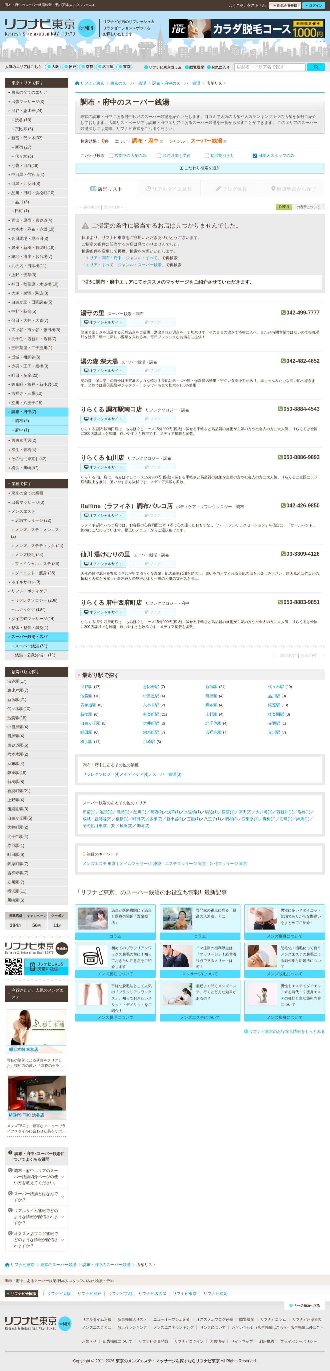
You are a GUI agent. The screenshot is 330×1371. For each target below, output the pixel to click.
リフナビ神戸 (89, 1293)
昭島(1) (286, 819)
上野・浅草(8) (22, 275)
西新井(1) (284, 812)
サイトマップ (242, 1341)
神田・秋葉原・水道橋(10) (33, 284)
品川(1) (139, 812)
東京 (124, 67)
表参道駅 (88, 705)
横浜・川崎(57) (23, 467)
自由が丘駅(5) (19, 818)
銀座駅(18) (16, 772)
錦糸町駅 (151, 732)
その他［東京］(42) (27, 458)
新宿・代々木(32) (25, 138)
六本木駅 (151, 705)
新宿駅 (211, 686)
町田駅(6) (15, 854)
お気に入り (218, 67)
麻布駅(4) (15, 763)
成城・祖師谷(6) (24, 357)
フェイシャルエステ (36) (35, 563)
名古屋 (105, 67)
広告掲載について (117, 1341)
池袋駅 (86, 696)
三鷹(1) (193, 819)
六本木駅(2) (17, 754)
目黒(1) (122, 812)
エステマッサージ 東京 (185, 863)
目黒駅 (211, 696)
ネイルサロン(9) (24, 582)
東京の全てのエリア (27, 92)
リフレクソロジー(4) (101, 774)
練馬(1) (302, 819)
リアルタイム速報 (96, 1319)
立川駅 (274, 732)
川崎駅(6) (15, 900)
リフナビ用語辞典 (307, 1319)
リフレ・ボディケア (27, 591)
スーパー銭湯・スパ (27, 636)
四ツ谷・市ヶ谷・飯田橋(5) (34, 330)
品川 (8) (20, 202)
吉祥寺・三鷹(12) (25, 393)
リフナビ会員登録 (153, 1341)
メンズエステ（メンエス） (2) (37, 533)
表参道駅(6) (17, 745)
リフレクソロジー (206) (35, 600)
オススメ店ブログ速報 (214, 1319)
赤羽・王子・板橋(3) (28, 366)
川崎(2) (142, 825)
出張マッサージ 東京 (228, 863)
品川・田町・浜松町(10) (31, 193)
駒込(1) (211, 812)
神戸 (70, 67)
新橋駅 (86, 714)
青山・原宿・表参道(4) (30, 220)
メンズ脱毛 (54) (27, 554)
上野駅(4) (15, 800)
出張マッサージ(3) (26, 101)
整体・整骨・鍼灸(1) (28, 627)
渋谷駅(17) (16, 681)
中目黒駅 (151, 696)
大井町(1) (264, 812)
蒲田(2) (245, 812)
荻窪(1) (228, 812)
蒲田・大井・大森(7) (28, 320)
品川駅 (274, 696)
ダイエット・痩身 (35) (33, 573)
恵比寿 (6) (22, 129)
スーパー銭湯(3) (166, 774)
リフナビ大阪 (59, 1293)
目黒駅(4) (15, 736)
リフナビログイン (189, 1341)
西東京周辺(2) (22, 440)
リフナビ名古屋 (152, 1293)
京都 (87, 67)
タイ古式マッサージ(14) (31, 618)
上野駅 (211, 714)
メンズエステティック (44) (37, 545)
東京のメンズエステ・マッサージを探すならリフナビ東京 (168, 1361)
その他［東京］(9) (99, 825)
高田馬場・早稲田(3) (28, 238)
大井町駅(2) (17, 827)
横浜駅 (86, 741)
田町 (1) (20, 211)
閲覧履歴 (194, 67)
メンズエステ (21, 511)
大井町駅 (151, 723)
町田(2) (138, 819)
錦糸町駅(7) (17, 864)
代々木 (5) (22, 156)
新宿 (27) (21, 147)
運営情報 (217, 1341)
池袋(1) (106, 812)
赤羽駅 (274, 723)
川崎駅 (149, 741)
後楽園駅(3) (17, 809)
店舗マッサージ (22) (31, 520)
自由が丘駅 (90, 723)
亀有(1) (303, 812)
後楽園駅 (276, 714)
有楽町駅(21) (18, 791)
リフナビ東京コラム (163, 67)
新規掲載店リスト (132, 1319)
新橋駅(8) (15, 781)
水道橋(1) (192, 812)
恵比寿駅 (151, 686)
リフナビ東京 (185, 1293)
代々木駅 (276, 686)
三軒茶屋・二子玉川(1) (30, 347)
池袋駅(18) (16, 718)
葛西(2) (156, 812)
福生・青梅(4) (22, 449)
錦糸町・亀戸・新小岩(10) (33, 384)
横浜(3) (126, 825)
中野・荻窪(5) (22, 311)
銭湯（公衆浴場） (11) (33, 655)
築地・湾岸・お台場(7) (30, 256)
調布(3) (231, 819)
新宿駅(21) (16, 699)
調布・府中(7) (22, 411)
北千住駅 (213, 723)
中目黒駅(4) (17, 727)
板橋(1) (122, 819)
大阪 (53, 67)
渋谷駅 (86, 686)
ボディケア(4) (136, 774)
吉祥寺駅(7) (17, 873)
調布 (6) (20, 420)
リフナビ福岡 (215, 1293)
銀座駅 (274, 705)
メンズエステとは (96, 1327)
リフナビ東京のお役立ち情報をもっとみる (284, 1031)
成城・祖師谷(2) (97, 819)
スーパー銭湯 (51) (29, 646)
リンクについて (213, 1327)
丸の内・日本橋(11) (27, 266)
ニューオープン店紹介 (171, 1319)
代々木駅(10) (18, 708)
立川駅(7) (15, 882)
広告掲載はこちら (272, 1327)
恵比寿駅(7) (17, 690)
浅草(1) (173, 812)
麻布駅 (211, 705)
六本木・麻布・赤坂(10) (31, 229)
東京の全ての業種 (25, 493)
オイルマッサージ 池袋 (140, 863)
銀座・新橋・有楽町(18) (31, 247)
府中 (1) (20, 430)
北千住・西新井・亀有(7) (32, 339)
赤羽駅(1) (15, 845)
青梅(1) (269, 819)
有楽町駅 (151, 714)
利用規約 (266, 1341)
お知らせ (89, 1341)
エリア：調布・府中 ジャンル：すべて (122, 258)
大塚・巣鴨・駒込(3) (28, 293)
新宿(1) (89, 812)
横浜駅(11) (16, 891)
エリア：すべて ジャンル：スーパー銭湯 (124, 265)
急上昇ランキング (132, 1327)
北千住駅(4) (17, 836)
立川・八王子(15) (25, 402)
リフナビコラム (273, 1319)
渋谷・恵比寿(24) (25, 110)
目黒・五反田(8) (24, 183)
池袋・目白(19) (23, 165)
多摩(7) (155, 819)
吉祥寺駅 (213, 732)
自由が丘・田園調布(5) (30, 302)
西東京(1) (250, 819)
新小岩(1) (174, 819)
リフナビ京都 (120, 1293)
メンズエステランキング (173, 1327)
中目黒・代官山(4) (26, 174)
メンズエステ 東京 (99, 863)
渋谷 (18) (21, 120)
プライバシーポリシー (298, 1341)
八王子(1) (212, 819)
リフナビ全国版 (21, 1294)
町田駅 (86, 732)
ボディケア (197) (29, 609)
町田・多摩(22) (23, 375)
